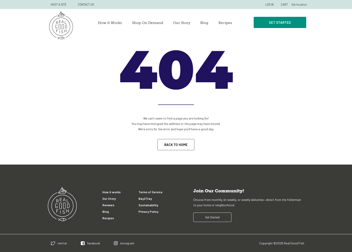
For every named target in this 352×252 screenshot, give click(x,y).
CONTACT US (86, 4)
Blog (204, 23)
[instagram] (124, 243)
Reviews (108, 205)
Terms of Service (151, 192)
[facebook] (90, 243)
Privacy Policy (148, 211)
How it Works (110, 23)
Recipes (225, 23)
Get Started (280, 22)
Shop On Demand (147, 23)
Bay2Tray (145, 198)
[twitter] (59, 243)
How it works (111, 192)
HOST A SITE (59, 4)
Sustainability (148, 205)
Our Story (181, 23)
